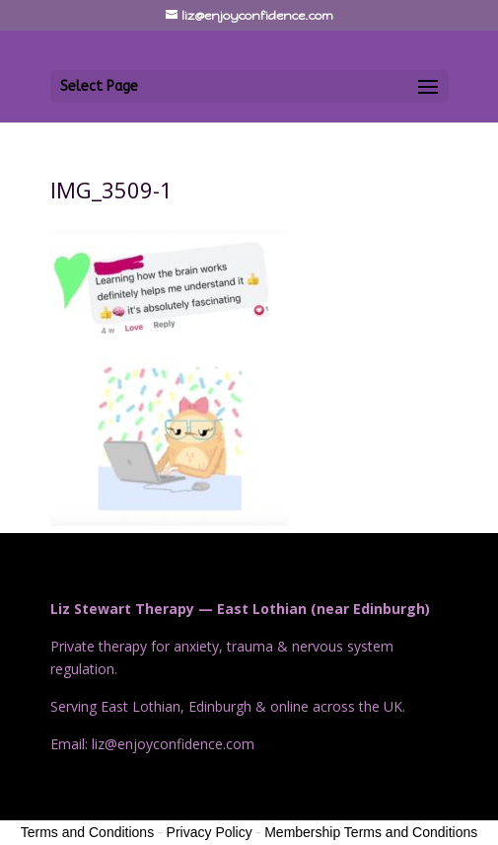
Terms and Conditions (87, 832)
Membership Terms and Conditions (370, 832)
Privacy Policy (209, 832)
